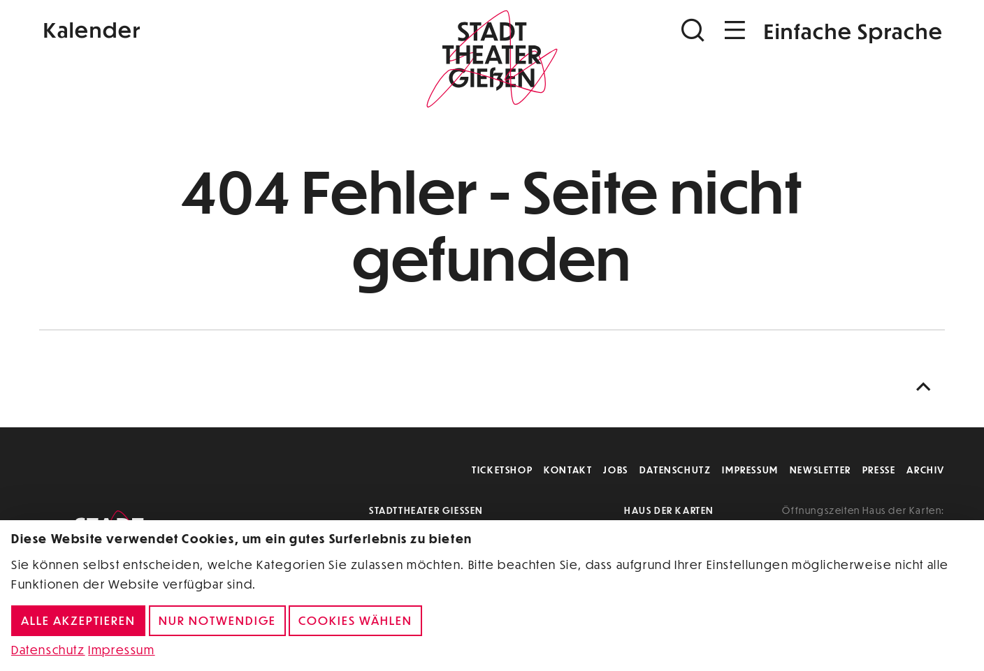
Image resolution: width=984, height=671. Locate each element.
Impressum (750, 469)
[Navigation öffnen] (735, 30)
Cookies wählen (355, 620)
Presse (879, 469)
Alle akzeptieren (78, 620)
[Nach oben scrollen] (927, 387)
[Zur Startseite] (492, 60)
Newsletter (820, 469)
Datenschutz (675, 469)
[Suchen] (694, 30)
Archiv (925, 469)
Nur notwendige (217, 620)
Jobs (615, 469)
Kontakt (568, 469)
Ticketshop (502, 469)
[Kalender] (190, 28)
